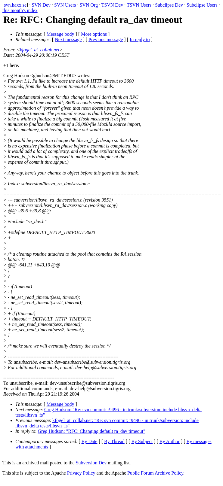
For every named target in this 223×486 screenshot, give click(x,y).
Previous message (105, 39)
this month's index (20, 10)
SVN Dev (41, 5)
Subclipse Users (202, 5)
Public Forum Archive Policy (155, 472)
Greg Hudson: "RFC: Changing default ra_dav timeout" (91, 431)
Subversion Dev (91, 462)
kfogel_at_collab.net (39, 49)
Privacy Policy (81, 472)
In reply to (140, 39)
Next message (68, 39)
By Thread (114, 441)
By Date (90, 441)
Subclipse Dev (169, 5)
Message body (60, 34)
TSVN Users (139, 5)
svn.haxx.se (15, 5)
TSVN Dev (112, 5)
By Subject (142, 441)
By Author (170, 441)
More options (94, 34)
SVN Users (65, 5)
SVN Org (88, 5)
